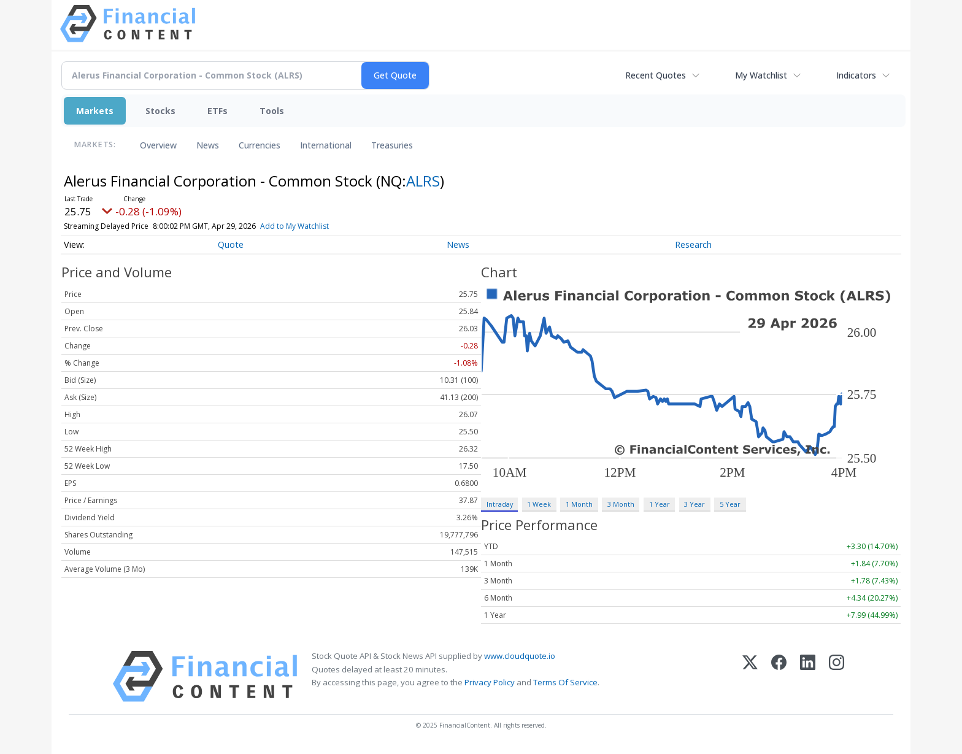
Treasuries (392, 145)
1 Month (579, 504)
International (326, 145)
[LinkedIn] (807, 676)
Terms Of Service (565, 682)
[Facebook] (778, 676)
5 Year (730, 504)
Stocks (160, 111)
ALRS (423, 181)
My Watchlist (761, 75)
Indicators (856, 75)
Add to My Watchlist (316, 226)
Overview (158, 145)
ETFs (217, 111)
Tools (272, 111)
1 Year (659, 504)
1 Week (539, 504)
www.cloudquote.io (519, 655)
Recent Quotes (655, 75)
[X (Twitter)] (750, 676)
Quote (231, 244)
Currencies (259, 145)
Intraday (500, 504)
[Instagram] (836, 676)
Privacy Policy (489, 682)
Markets (95, 111)
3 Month (620, 504)
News (207, 145)
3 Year (694, 504)
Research (693, 244)
